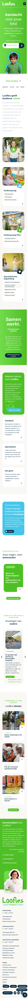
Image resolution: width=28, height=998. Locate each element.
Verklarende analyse (8, 957)
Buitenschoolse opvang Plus (10, 935)
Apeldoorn (5, 87)
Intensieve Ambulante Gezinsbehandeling (8, 949)
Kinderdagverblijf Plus (8, 932)
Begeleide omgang (7, 955)
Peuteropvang (6, 919)
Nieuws (4, 982)
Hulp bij (4, 984)
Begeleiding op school (8, 952)
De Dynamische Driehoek (9, 977)
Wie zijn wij (5, 974)
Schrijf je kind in (6, 965)
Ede (17, 87)
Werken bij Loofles (7, 987)
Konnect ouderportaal (8, 970)
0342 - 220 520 (9, 928)
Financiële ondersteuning (9, 967)
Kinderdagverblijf (7, 916)
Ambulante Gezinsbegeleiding (10, 946)
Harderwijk (23, 87)
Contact (4, 989)
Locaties (4, 979)
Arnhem (12, 87)
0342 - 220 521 (9, 913)
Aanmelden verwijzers (8, 972)
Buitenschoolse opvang (8, 921)
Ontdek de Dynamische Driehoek (13, 355)
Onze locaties (13, 81)
